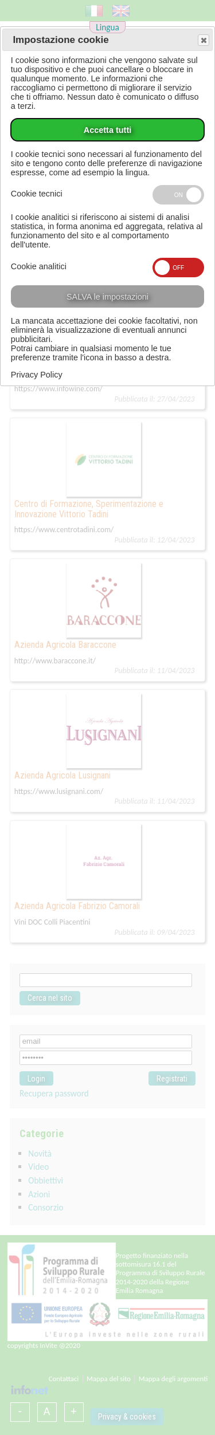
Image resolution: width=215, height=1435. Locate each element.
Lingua (107, 27)
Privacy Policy (36, 374)
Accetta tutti (107, 130)
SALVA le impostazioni (107, 296)
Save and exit (203, 41)
